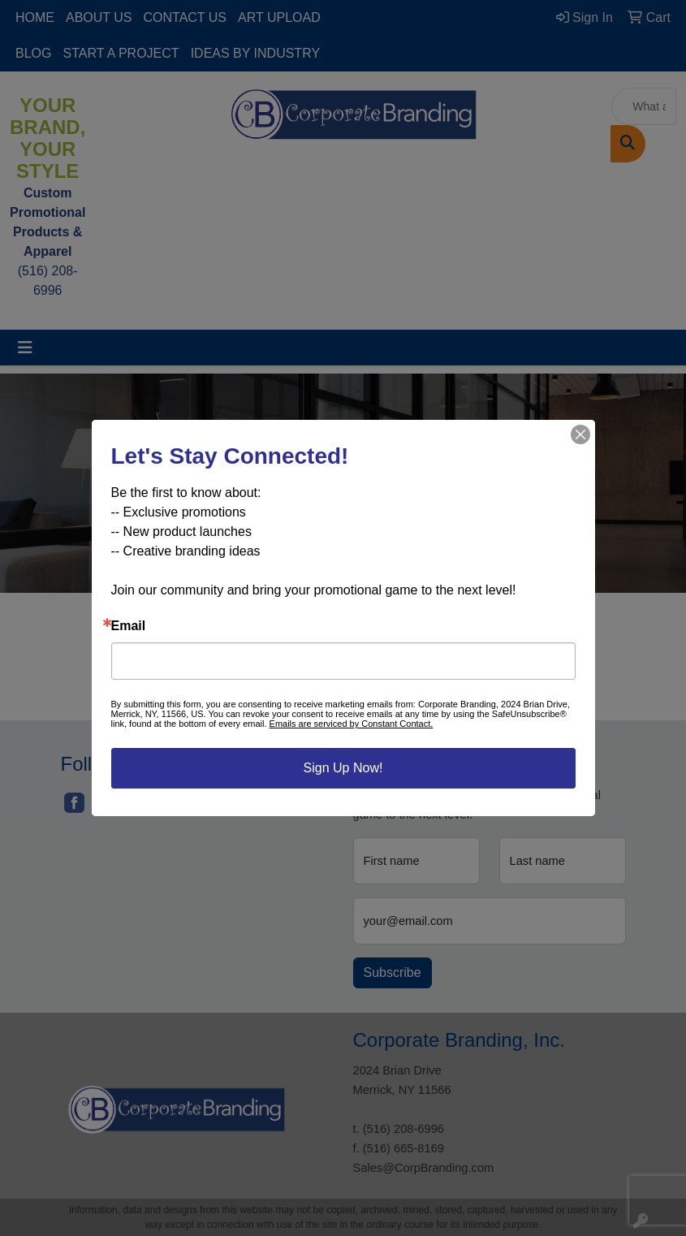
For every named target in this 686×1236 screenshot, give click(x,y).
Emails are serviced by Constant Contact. (352, 723)
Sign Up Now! (343, 768)
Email (128, 626)
